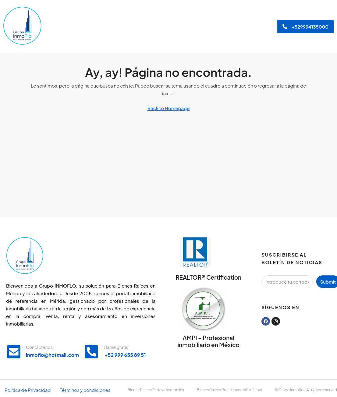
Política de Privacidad (28, 390)
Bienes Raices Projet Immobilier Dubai (229, 390)
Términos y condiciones (85, 390)
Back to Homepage (168, 108)
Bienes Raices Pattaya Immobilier (156, 390)
